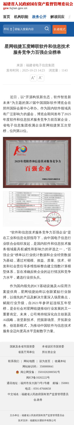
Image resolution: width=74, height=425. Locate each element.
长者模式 (60, 29)
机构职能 (21, 17)
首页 (6, 17)
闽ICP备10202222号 (38, 377)
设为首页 (44, 361)
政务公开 (39, 17)
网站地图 (29, 361)
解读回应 (57, 17)
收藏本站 (60, 361)
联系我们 (13, 361)
